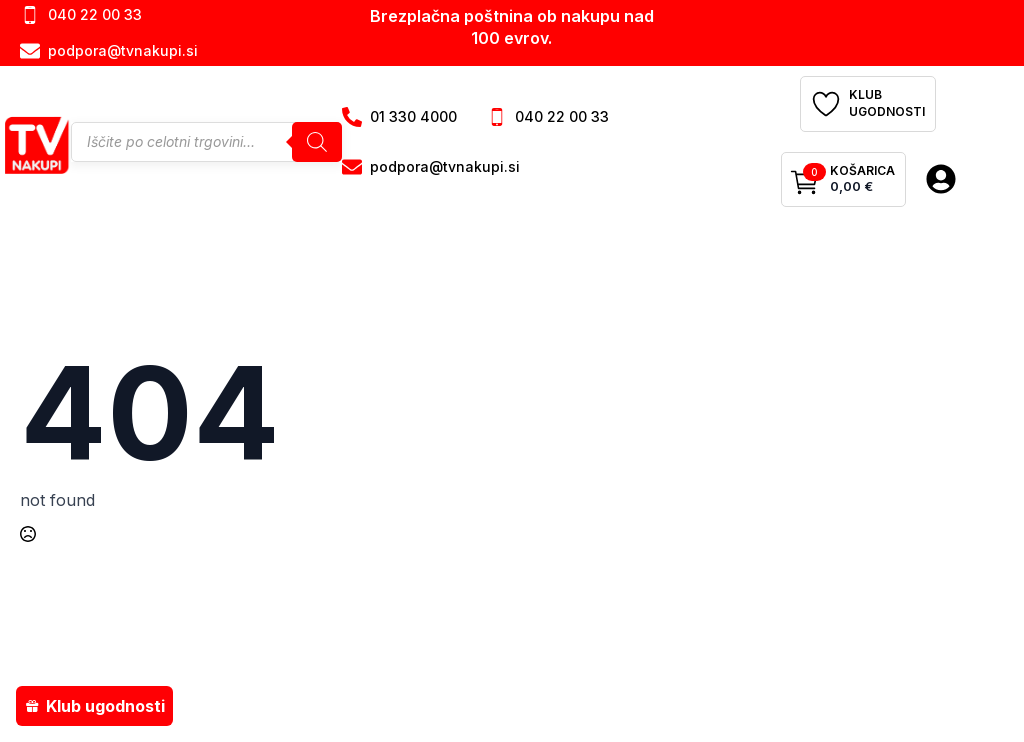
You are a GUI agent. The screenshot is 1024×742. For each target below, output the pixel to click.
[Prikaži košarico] (843, 180)
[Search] (317, 142)
